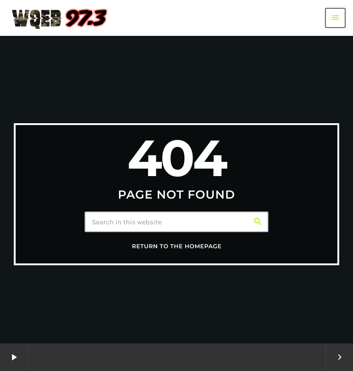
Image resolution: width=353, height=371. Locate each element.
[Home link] (59, 18)
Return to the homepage (177, 246)
